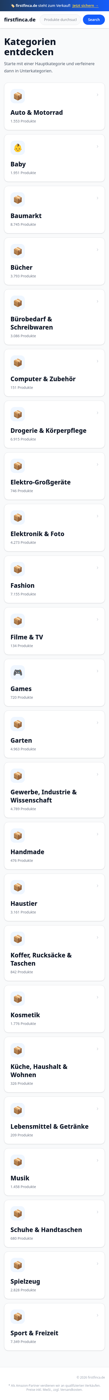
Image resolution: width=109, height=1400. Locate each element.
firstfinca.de (20, 19)
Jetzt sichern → (85, 5)
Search (94, 19)
